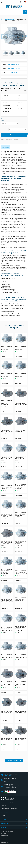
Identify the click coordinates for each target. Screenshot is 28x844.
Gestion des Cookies (5, 842)
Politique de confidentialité (6, 838)
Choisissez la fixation (4, 119)
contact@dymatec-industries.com (9, 808)
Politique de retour (4, 840)
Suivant (26, 53)
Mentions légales (4, 835)
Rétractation (3, 833)
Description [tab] (5, 147)
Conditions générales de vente (7, 831)
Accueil (2, 18)
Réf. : (2, 139)
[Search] (25, 12)
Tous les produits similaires (14, 760)
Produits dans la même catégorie (14, 326)
